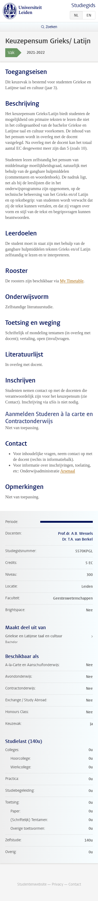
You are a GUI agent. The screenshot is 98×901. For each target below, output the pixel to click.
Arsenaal (67, 471)
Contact (74, 884)
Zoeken (51, 26)
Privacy (57, 884)
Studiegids (83, 5)
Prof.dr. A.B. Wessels (75, 533)
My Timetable (71, 281)
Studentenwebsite (32, 884)
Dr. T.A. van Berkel (77, 539)
